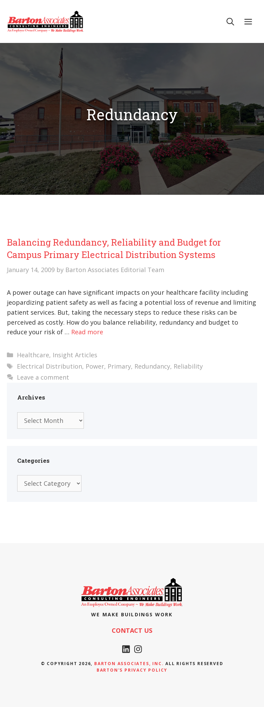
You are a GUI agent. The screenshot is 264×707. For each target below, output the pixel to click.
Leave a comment (43, 377)
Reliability (188, 366)
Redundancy (152, 366)
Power (95, 366)
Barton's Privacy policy (132, 670)
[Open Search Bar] (230, 21)
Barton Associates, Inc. (129, 663)
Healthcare (33, 355)
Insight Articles (75, 355)
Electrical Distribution (49, 366)
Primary (119, 366)
